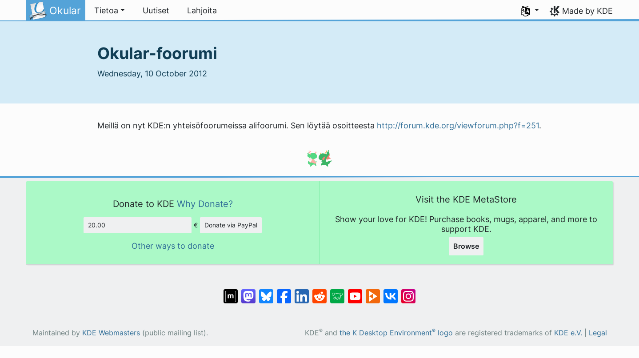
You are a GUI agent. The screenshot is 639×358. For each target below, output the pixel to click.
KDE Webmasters (111, 333)
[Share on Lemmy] (337, 292)
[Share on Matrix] (231, 292)
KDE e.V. (568, 333)
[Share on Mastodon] (248, 292)
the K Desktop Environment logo (396, 333)
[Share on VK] (390, 292)
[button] (109, 10)
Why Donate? (205, 203)
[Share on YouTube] (355, 292)
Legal (598, 333)
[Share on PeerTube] (373, 292)
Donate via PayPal (230, 225)
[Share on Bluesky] (266, 292)
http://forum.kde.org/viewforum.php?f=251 (458, 125)
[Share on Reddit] (319, 292)
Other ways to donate (173, 246)
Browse (466, 246)
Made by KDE (587, 11)
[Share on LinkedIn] (302, 292)
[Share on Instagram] (408, 292)
